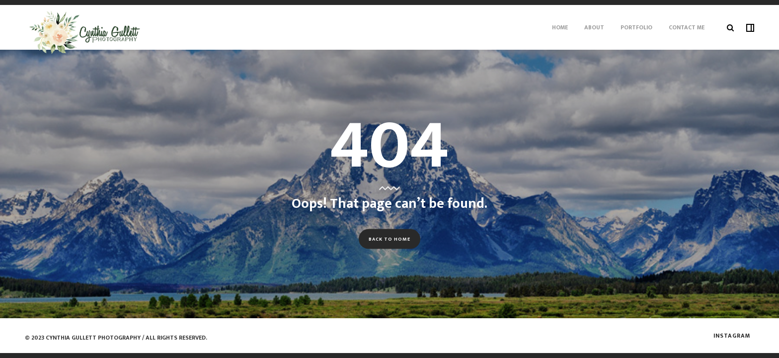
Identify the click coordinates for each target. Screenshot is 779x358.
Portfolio (636, 27)
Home (560, 27)
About (594, 27)
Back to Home (389, 239)
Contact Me (686, 27)
